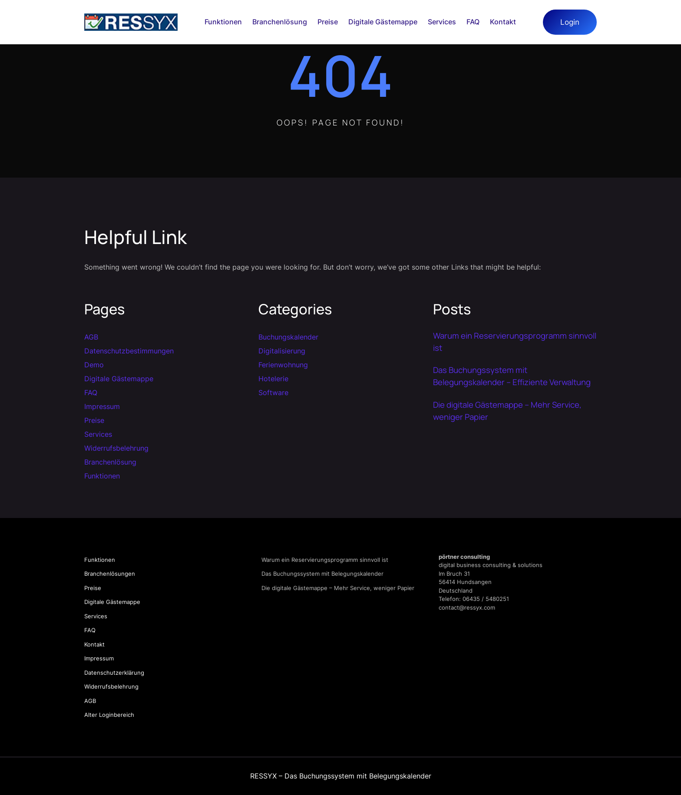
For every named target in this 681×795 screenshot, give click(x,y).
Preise (94, 420)
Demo (94, 364)
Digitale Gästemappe (118, 378)
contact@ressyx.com (467, 607)
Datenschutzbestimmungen (129, 350)
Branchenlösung (110, 462)
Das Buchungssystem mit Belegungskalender (322, 573)
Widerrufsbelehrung (116, 448)
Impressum (102, 406)
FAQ (90, 392)
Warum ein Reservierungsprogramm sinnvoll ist (514, 341)
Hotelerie (273, 378)
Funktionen (102, 476)
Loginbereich (116, 714)
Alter (91, 714)
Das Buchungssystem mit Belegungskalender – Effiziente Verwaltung (512, 376)
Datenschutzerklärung (114, 672)
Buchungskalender (288, 337)
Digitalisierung (281, 350)
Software (273, 392)
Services (98, 434)
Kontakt (94, 644)
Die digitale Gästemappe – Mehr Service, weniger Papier (507, 410)
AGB (91, 337)
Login (569, 21)
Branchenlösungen (109, 573)
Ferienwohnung (283, 364)
